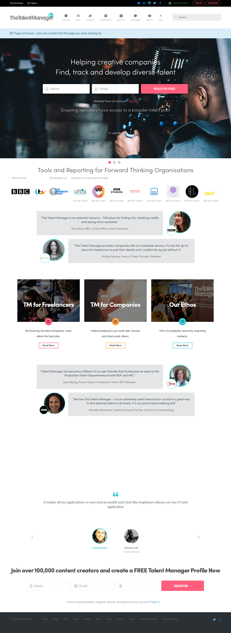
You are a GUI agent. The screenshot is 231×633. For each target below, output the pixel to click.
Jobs (78, 20)
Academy (135, 20)
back (32, 537)
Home (45, 619)
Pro (160, 20)
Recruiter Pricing (170, 619)
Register (213, 3)
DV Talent (32, 3)
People (90, 20)
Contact (87, 619)
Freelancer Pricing (148, 619)
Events (121, 20)
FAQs (131, 619)
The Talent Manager (31, 17)
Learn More (117, 133)
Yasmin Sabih (99, 548)
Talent (55, 619)
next (198, 537)
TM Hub (66, 20)
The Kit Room (16, 3)
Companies (106, 20)
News (75, 619)
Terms (109, 619)
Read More (49, 345)
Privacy (120, 619)
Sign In (198, 3)
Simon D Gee (131, 549)
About (149, 20)
